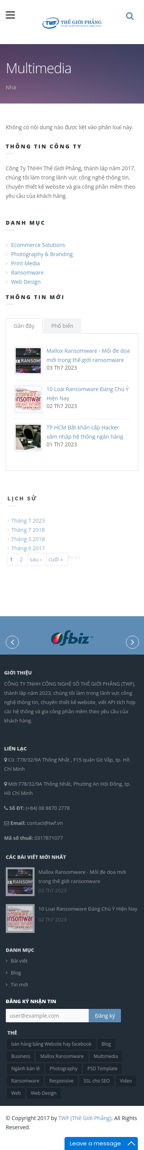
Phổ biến (62, 325)
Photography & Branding (42, 254)
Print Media (25, 263)
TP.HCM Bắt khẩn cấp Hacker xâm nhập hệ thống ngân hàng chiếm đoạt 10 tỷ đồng (84, 436)
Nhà (11, 87)
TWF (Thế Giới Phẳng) (84, 1118)
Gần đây (24, 325)
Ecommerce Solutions (38, 244)
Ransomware (27, 272)
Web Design (26, 281)
